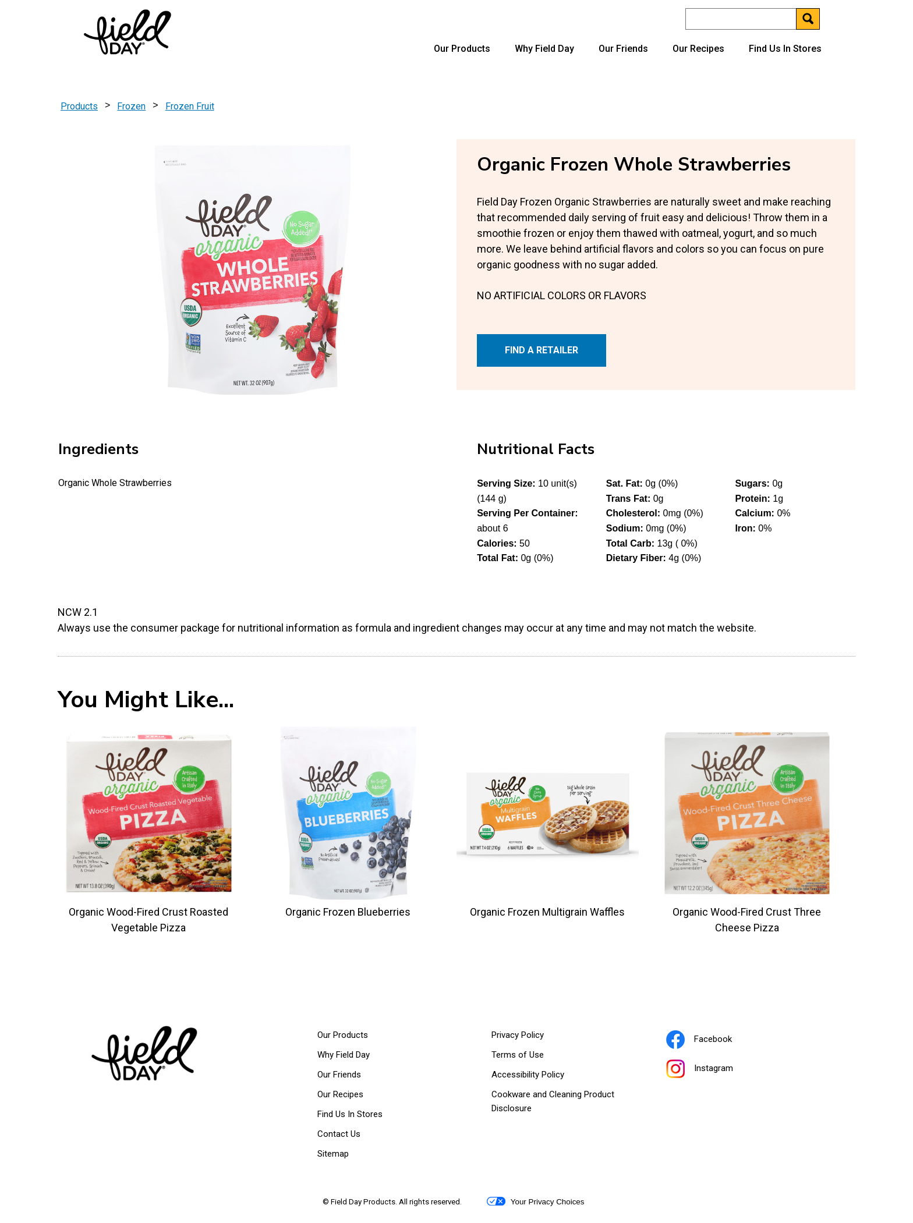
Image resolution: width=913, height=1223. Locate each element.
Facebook (713, 1040)
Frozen (131, 106)
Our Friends (623, 48)
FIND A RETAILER (541, 350)
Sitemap (333, 1153)
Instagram (714, 1070)
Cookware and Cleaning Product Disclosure (552, 1103)
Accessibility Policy (542, 1076)
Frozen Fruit (189, 106)
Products (79, 106)
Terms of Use (532, 1057)
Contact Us (338, 1134)
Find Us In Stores (785, 48)
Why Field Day (544, 48)
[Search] (752, 19)
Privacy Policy (532, 1037)
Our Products (462, 48)
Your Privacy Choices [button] (535, 1201)
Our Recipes (698, 48)
